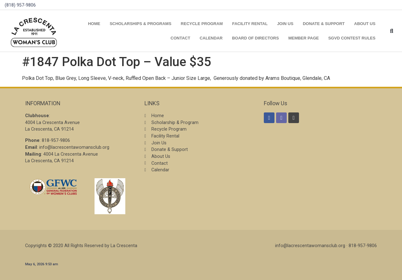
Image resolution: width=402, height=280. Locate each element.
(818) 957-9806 (20, 5)
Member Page (303, 38)
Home (94, 23)
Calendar (211, 38)
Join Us (285, 23)
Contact (180, 38)
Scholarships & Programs (140, 23)
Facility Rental (250, 23)
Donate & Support (324, 23)
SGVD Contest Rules (351, 38)
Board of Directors (255, 38)
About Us (365, 23)
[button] (391, 31)
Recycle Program (202, 23)
